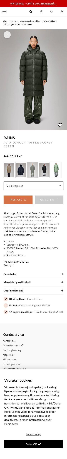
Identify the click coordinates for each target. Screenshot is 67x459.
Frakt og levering (12, 350)
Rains (9, 138)
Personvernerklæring (14, 368)
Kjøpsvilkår (8, 354)
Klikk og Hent (17, 298)
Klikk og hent (10, 359)
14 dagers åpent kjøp (20, 311)
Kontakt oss (9, 340)
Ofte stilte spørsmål (13, 345)
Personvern (11, 423)
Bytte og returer (11, 364)
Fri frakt (14, 305)
